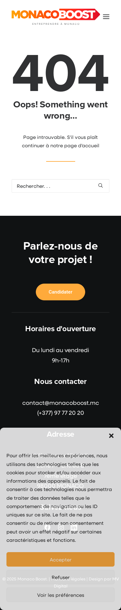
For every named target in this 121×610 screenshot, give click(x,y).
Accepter (61, 559)
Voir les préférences (60, 595)
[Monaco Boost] (56, 17)
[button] (111, 435)
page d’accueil (81, 145)
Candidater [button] (61, 292)
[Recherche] (60, 186)
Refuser (61, 577)
